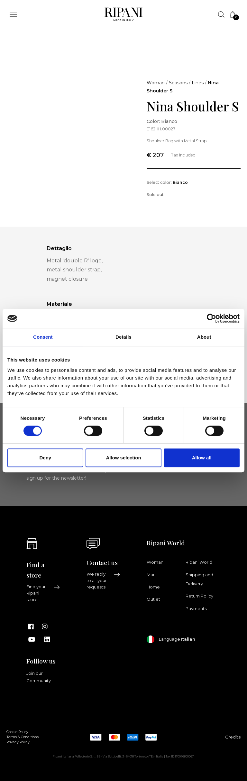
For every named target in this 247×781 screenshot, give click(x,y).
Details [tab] (123, 337)
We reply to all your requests (103, 580)
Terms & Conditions (22, 737)
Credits (233, 736)
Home (153, 586)
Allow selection (123, 457)
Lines (198, 83)
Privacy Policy (18, 742)
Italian (188, 639)
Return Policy (199, 595)
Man (151, 574)
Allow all (202, 457)
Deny (45, 457)
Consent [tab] (43, 337)
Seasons (178, 83)
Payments (196, 608)
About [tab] (204, 337)
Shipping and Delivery (199, 579)
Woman (156, 83)
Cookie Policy (17, 732)
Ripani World (199, 562)
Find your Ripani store (43, 593)
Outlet (153, 599)
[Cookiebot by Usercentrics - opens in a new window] (211, 318)
